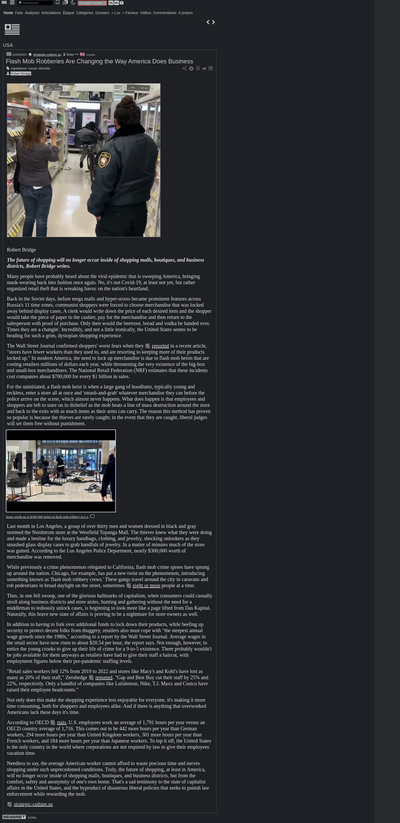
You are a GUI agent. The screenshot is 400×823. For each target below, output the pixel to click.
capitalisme (19, 68)
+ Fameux (130, 13)
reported (160, 346)
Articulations (51, 13)
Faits (19, 13)
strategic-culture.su (47, 54)
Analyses (32, 13)
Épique (68, 13)
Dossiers (102, 13)
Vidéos (145, 13)
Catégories (84, 13)
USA (8, 45)
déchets (44, 68)
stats (61, 722)
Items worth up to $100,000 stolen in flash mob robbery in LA (47, 517)
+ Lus (115, 13)
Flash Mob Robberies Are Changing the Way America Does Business (99, 61)
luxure (32, 68)
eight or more (146, 585)
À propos (185, 13)
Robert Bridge (21, 73)
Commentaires (164, 13)
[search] (35, 3)
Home (8, 13)
